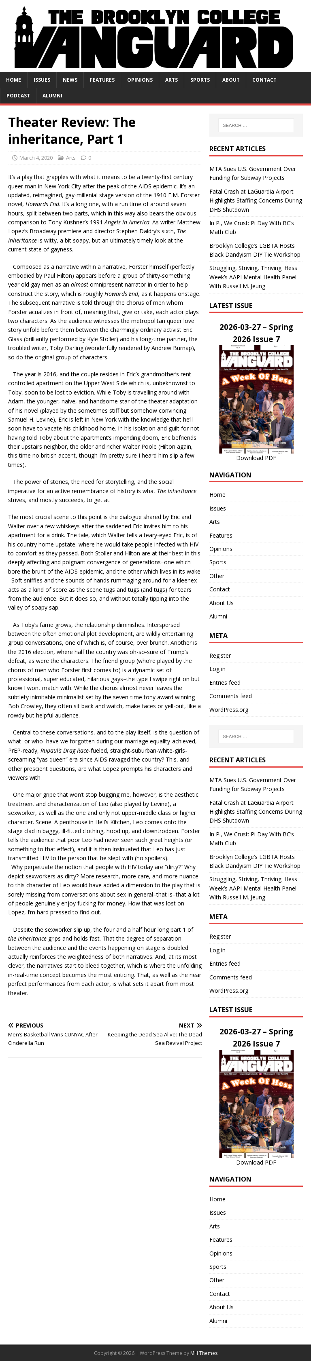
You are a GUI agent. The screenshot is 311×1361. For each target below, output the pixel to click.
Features (102, 79)
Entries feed (225, 682)
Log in (217, 669)
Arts (171, 79)
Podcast (18, 95)
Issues (42, 79)
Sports (200, 79)
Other (216, 576)
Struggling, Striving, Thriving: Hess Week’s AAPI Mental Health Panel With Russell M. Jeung (253, 277)
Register (220, 655)
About (231, 79)
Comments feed (230, 696)
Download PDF (256, 458)
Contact (264, 79)
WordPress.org (228, 709)
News (70, 79)
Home (13, 79)
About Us (221, 603)
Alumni (52, 95)
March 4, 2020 (36, 157)
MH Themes (203, 1353)
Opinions (140, 79)
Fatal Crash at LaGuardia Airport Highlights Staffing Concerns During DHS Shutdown (255, 200)
